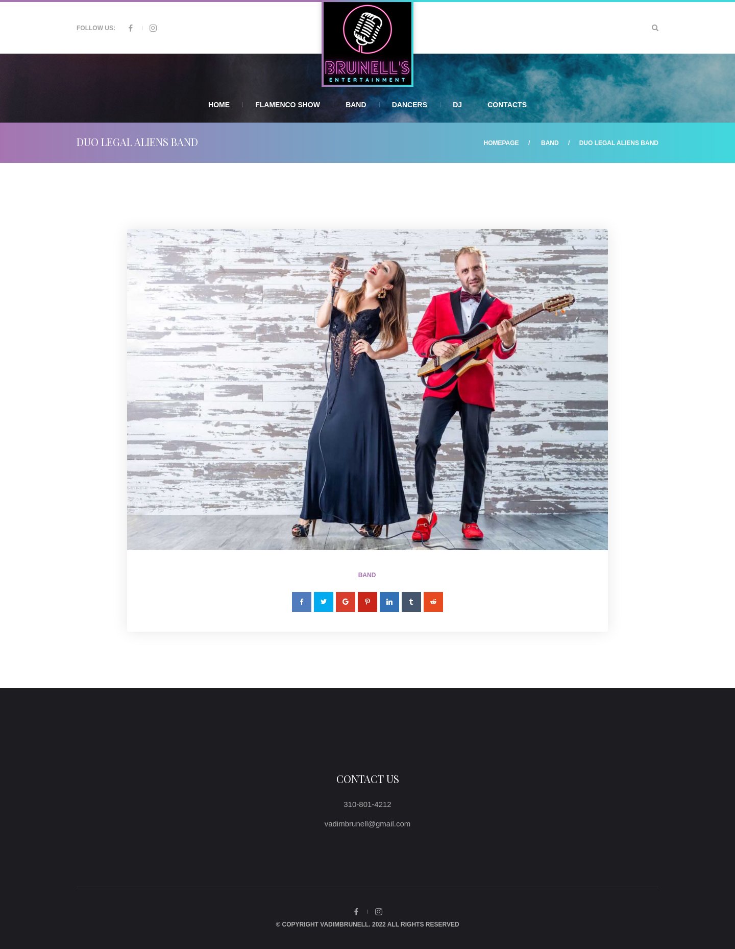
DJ (457, 105)
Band (356, 105)
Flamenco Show (287, 105)
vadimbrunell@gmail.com (368, 823)
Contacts (507, 105)
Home (219, 105)
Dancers (409, 105)
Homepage (501, 143)
